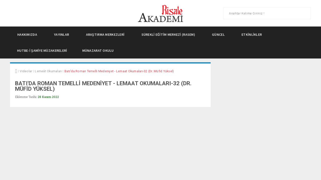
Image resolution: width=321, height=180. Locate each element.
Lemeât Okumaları (48, 71)
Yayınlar (63, 34)
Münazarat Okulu (98, 50)
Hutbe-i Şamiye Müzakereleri (42, 50)
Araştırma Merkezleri (106, 34)
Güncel (219, 34)
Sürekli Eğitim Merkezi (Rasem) (169, 34)
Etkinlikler (253, 34)
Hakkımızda (28, 34)
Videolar (26, 71)
